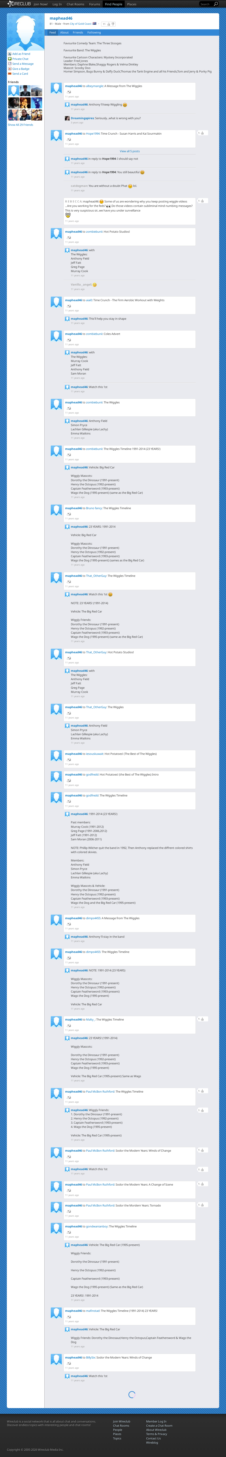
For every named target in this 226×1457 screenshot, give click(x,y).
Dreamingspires (82, 118)
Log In (57, 4)
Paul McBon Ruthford (100, 1091)
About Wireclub (156, 1429)
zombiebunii (94, 232)
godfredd (92, 774)
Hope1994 (93, 133)
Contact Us (153, 1438)
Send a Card (20, 74)
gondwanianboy (97, 1226)
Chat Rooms (75, 4)
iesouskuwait (94, 754)
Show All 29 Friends (20, 125)
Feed (52, 32)
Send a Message (23, 64)
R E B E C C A (73, 201)
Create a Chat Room (159, 1425)
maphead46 (73, 86)
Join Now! (41, 4)
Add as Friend (21, 54)
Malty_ (90, 1019)
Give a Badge (20, 69)
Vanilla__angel (81, 284)
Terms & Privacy (156, 1434)
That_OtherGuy (96, 576)
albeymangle (94, 86)
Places (131, 4)
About (64, 32)
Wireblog (152, 1442)
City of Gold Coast (80, 23)
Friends (78, 32)
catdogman (79, 186)
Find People (113, 4)
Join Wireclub (121, 1421)
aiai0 (89, 300)
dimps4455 (93, 918)
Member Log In (156, 1421)
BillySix (90, 1357)
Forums (94, 4)
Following (94, 32)
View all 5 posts (130, 151)
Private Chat (20, 59)
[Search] (206, 4)
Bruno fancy (94, 508)
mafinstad (93, 1311)
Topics (117, 1438)
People (117, 1429)
